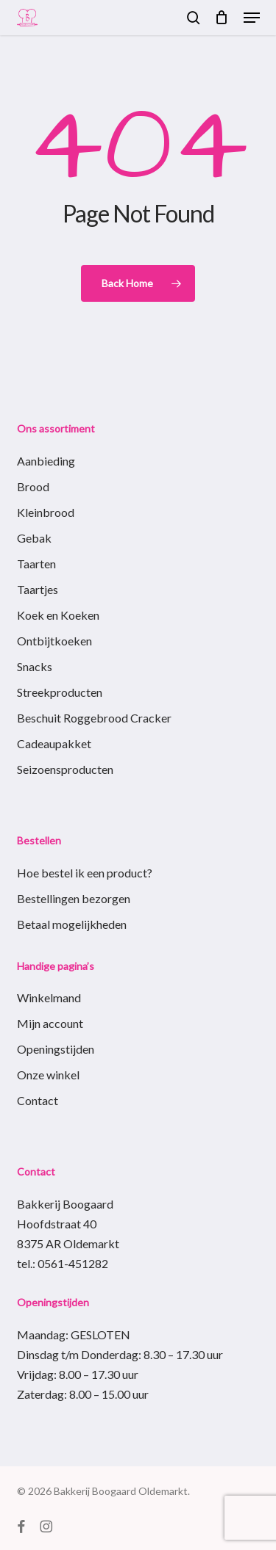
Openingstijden (55, 1049)
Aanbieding (46, 461)
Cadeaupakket (54, 743)
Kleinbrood (45, 512)
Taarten (36, 564)
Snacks (34, 666)
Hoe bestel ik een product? (84, 873)
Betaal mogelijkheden (72, 924)
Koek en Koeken (58, 615)
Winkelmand (49, 997)
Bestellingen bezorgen (73, 898)
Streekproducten (59, 692)
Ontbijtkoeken (54, 641)
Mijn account (50, 1023)
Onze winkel (48, 1075)
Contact (37, 1100)
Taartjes (37, 589)
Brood (33, 486)
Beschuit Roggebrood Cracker (94, 718)
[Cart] (222, 17)
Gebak (34, 538)
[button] (252, 17)
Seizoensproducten (65, 769)
